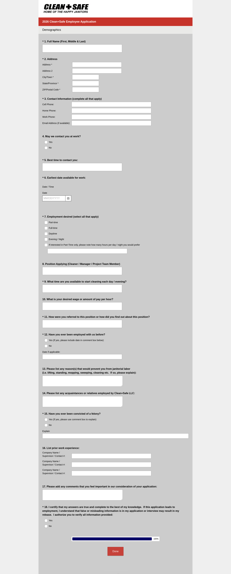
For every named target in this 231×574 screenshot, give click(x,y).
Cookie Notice (120, 566)
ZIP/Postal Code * (51, 89)
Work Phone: (48, 117)
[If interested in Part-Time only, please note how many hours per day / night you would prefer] (87, 241)
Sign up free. (131, 557)
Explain (46, 415)
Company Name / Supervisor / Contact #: (53, 436)
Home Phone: (49, 110)
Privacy (108, 566)
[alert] (115, 197)
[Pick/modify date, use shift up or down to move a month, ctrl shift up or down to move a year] (53, 191)
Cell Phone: (48, 104)
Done (115, 526)
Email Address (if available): (56, 123)
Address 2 (47, 71)
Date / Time (48, 180)
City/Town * (48, 77)
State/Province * (50, 83)
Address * (47, 64)
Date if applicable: (51, 339)
